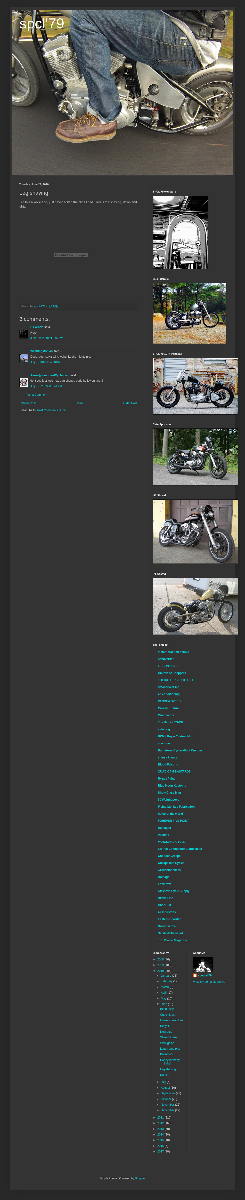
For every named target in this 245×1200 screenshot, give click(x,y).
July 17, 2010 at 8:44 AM (46, 386)
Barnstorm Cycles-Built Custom (180, 750)
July (164, 1082)
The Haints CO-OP (170, 722)
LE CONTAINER (169, 666)
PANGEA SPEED (169, 701)
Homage (163, 877)
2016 (161, 1146)
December (168, 1110)
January (166, 975)
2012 (161, 1123)
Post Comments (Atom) (52, 410)
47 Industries (167, 912)
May (164, 998)
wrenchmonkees (169, 870)
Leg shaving (168, 1069)
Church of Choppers (172, 673)
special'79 (205, 975)
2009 (161, 965)
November (168, 1104)
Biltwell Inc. (166, 898)
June (164, 1004)
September (168, 1093)
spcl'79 (41, 23)
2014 (161, 1134)
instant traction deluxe (173, 652)
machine (164, 743)
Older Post (130, 403)
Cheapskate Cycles (171, 863)
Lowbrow (164, 884)
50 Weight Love (168, 799)
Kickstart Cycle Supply (173, 891)
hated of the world (170, 813)
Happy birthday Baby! (170, 1061)
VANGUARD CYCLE (171, 842)
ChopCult (164, 905)
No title (164, 1075)
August (166, 1087)
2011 (161, 1117)
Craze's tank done (171, 1020)
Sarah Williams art (170, 933)
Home (79, 403)
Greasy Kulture (168, 708)
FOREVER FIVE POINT (173, 820)
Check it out (167, 1014)
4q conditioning (169, 694)
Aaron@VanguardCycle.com (49, 375)
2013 (161, 1129)
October (166, 1099)
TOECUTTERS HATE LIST (175, 680)
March (165, 987)
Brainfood (166, 1054)
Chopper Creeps (169, 856)
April (164, 992)
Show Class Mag (169, 792)
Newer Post (28, 403)
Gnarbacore (166, 715)
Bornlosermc (167, 926)
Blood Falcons (168, 764)
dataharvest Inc (168, 687)
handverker (166, 659)
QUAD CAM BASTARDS (174, 771)
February (167, 981)
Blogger (140, 1178)
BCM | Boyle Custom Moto (176, 736)
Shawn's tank (168, 1037)
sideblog (164, 729)
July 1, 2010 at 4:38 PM (45, 362)
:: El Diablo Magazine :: (174, 940)
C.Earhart (36, 327)
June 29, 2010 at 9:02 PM (46, 338)
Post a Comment (36, 394)
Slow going (167, 1043)
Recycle (165, 1026)
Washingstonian (41, 351)
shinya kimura (168, 757)
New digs (166, 1031)
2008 (161, 959)
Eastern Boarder (169, 919)
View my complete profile (209, 981)
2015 (161, 1140)
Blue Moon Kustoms (172, 785)
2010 (161, 971)
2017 (161, 1151)
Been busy (167, 1009)
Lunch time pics (170, 1048)
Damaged (164, 828)
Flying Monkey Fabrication (176, 806)
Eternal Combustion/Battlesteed (180, 849)
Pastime (163, 835)
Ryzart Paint (166, 778)
